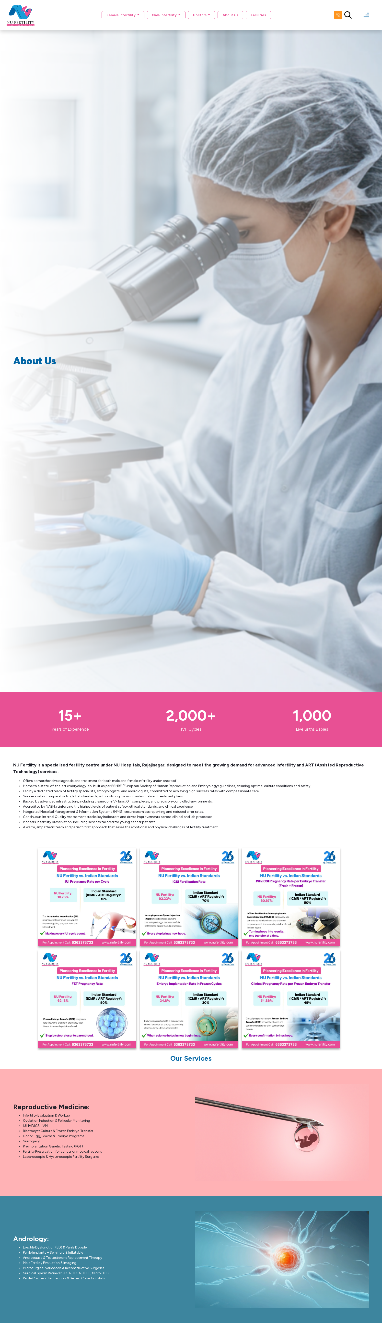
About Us (230, 15)
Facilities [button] (258, 15)
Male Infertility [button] (164, 15)
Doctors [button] (200, 15)
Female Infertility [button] (121, 15)
